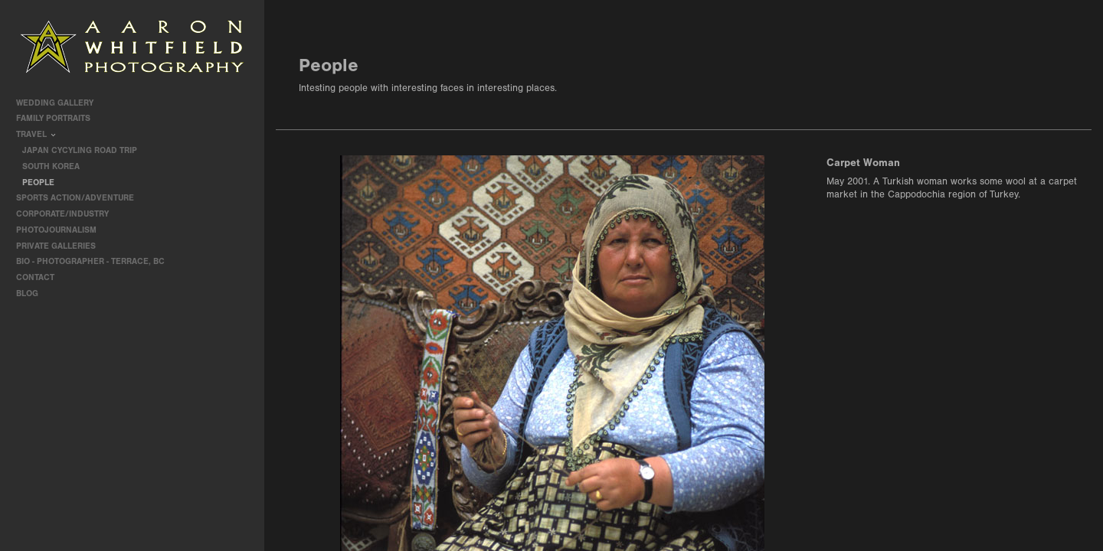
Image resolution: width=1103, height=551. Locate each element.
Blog (27, 293)
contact (35, 277)
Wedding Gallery (60, 103)
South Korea (51, 166)
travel (36, 134)
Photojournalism (61, 230)
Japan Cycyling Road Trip (79, 150)
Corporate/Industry (67, 214)
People (38, 182)
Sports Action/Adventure (80, 198)
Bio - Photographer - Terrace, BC (90, 261)
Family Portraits (58, 118)
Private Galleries (56, 246)
